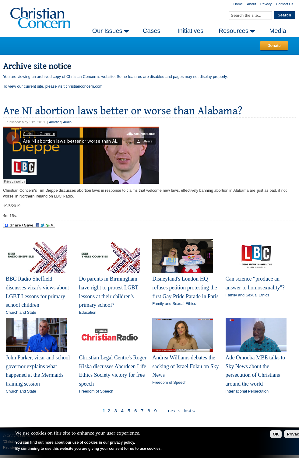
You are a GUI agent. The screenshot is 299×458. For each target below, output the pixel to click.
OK (276, 434)
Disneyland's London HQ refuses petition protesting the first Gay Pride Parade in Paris (185, 287)
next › (174, 410)
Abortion (55, 122)
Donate (273, 45)
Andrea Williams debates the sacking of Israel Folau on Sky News (185, 366)
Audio (67, 122)
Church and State (21, 312)
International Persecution (247, 391)
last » (189, 410)
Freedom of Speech (96, 391)
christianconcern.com (84, 86)
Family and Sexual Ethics (174, 303)
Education (88, 312)
